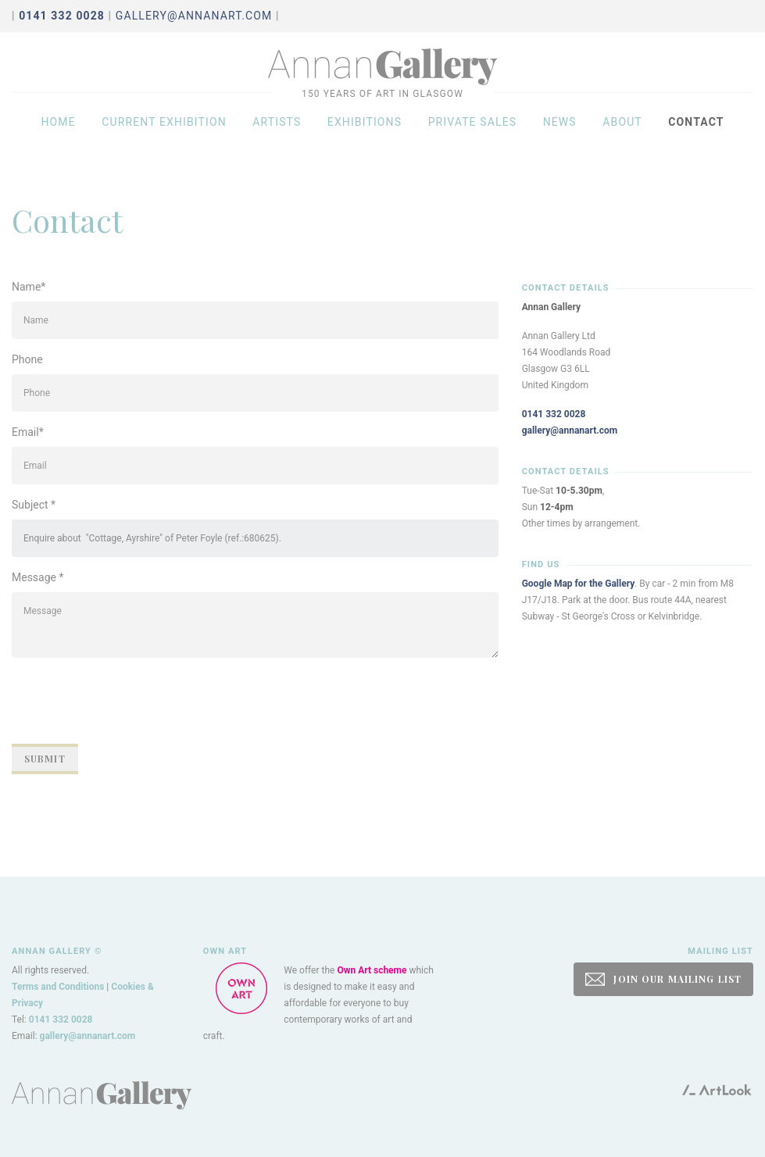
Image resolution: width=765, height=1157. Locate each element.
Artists (276, 134)
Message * (38, 577)
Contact (696, 134)
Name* (28, 286)
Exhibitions (364, 134)
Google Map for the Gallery (578, 583)
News (560, 134)
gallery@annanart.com (194, 15)
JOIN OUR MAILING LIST (663, 979)
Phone (27, 359)
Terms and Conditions (58, 986)
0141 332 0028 (554, 414)
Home (58, 134)
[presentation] (130, 700)
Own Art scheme (371, 970)
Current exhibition (164, 134)
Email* (28, 432)
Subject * (33, 504)
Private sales (472, 134)
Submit (45, 758)
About (622, 134)
